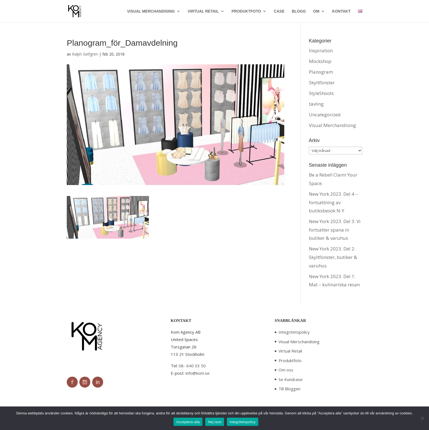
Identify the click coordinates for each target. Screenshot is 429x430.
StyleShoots (321, 93)
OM (316, 11)
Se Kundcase (291, 379)
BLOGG (299, 11)
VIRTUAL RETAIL (203, 11)
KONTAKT (341, 11)
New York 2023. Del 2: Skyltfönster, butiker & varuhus (333, 257)
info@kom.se (197, 373)
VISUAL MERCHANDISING (151, 11)
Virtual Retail (290, 351)
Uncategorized (325, 114)
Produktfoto (290, 360)
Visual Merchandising (332, 125)
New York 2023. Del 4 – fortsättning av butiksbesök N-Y (333, 202)
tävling (316, 104)
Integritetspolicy (294, 332)
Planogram (321, 72)
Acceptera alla (188, 422)
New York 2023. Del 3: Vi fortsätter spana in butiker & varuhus (335, 229)
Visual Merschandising (299, 341)
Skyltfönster (322, 82)
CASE (279, 11)
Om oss (286, 370)
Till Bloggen (289, 388)
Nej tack (214, 422)
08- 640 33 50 (192, 365)
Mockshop (320, 61)
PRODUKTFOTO (246, 11)
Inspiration (321, 50)
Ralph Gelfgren (85, 54)
